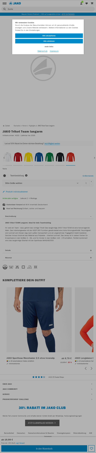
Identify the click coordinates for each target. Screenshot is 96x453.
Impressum (54, 51)
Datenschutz (42, 51)
